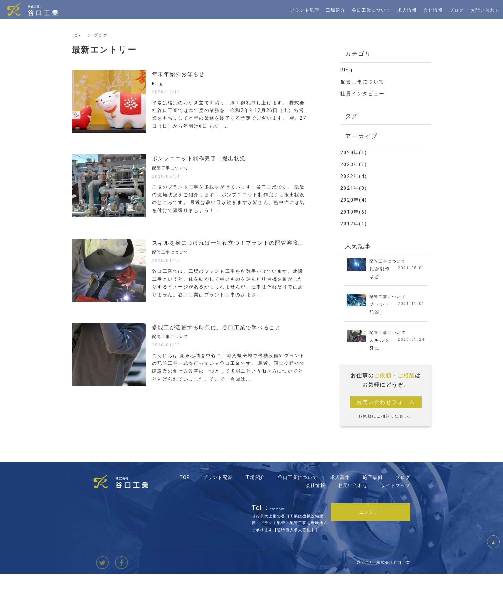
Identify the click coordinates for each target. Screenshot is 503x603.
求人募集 (340, 505)
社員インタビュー (362, 93)
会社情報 (316, 513)
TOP (76, 35)
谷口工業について (297, 505)
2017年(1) (353, 224)
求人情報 (407, 10)
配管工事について (362, 82)
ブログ (403, 505)
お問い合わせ (353, 513)
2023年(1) (353, 164)
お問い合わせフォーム (385, 405)
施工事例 (373, 505)
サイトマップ (395, 513)
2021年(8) (353, 188)
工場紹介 (255, 505)
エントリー (370, 540)
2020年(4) (353, 200)
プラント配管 (217, 505)
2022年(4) (353, 176)
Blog (346, 70)
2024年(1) (353, 152)
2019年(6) (353, 212)
